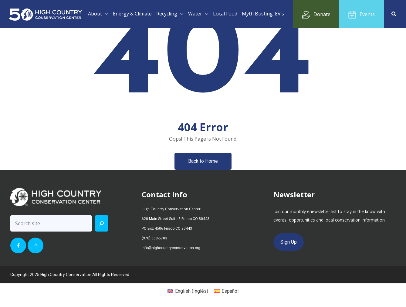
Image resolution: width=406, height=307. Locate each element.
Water (195, 13)
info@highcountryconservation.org (171, 248)
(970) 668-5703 (154, 238)
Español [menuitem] (230, 291)
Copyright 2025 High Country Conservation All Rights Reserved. (70, 274)
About (95, 13)
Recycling (166, 13)
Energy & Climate (132, 13)
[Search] (101, 223)
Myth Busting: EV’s (263, 13)
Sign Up (288, 242)
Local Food (225, 13)
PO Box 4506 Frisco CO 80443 (167, 228)
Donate (316, 14)
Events (361, 14)
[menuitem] (187, 291)
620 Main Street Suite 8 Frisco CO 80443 (175, 219)
